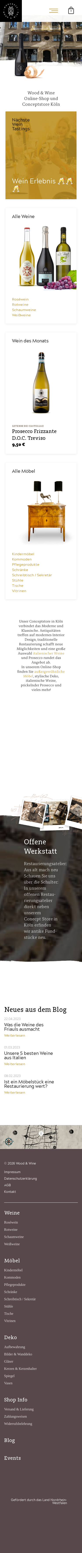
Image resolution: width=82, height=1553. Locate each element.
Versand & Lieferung (19, 1409)
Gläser (8, 1361)
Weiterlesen (14, 1035)
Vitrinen (19, 591)
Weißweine (21, 315)
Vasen (8, 1383)
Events (12, 1458)
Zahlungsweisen (15, 1416)
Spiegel (9, 1376)
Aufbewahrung (14, 1347)
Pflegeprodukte (25, 564)
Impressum (12, 1172)
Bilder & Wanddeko (18, 1354)
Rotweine (20, 304)
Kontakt (10, 1191)
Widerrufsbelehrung (18, 1424)
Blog (9, 1440)
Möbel (12, 1260)
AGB (7, 1185)
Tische (17, 585)
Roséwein (20, 299)
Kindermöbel (23, 554)
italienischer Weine (48, 653)
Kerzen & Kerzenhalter (20, 1369)
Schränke (20, 570)
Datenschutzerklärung (20, 1178)
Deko (10, 1337)
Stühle (17, 580)
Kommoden (22, 559)
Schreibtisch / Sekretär (32, 575)
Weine (12, 1212)
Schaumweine (24, 310)
